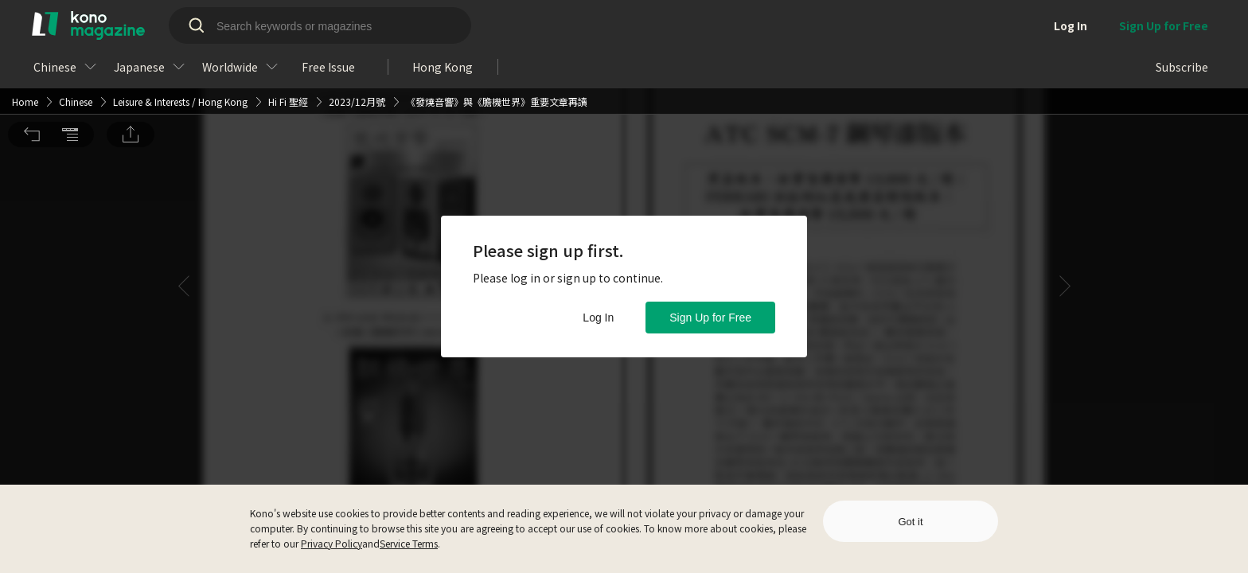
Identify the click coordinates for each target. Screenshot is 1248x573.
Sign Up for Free (710, 317)
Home (25, 21)
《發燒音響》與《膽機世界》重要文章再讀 (496, 21)
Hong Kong (223, 21)
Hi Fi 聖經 (288, 21)
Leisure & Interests (151, 21)
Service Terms (409, 543)
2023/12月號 (357, 21)
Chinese (75, 21)
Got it (910, 522)
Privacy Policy (331, 543)
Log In (598, 317)
